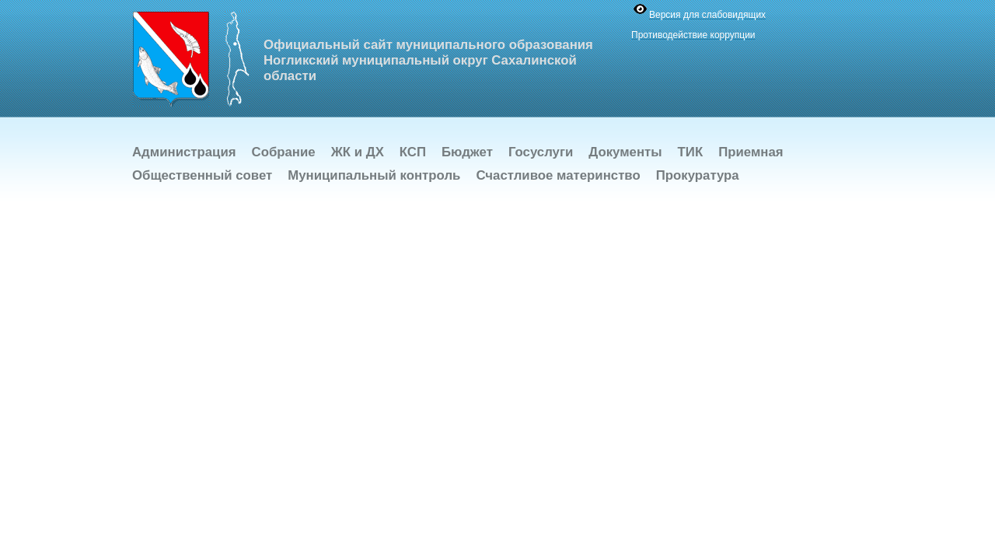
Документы (625, 152)
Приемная (750, 152)
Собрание (284, 152)
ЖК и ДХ (357, 152)
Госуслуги (540, 152)
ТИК (690, 152)
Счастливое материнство (558, 175)
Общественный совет (202, 175)
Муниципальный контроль (374, 175)
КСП (413, 152)
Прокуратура (697, 175)
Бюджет (467, 152)
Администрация (184, 152)
